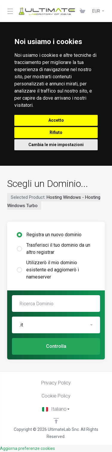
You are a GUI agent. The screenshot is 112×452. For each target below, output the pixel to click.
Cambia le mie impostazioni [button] (56, 144)
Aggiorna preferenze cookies (27, 448)
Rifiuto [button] (56, 132)
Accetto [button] (56, 120)
